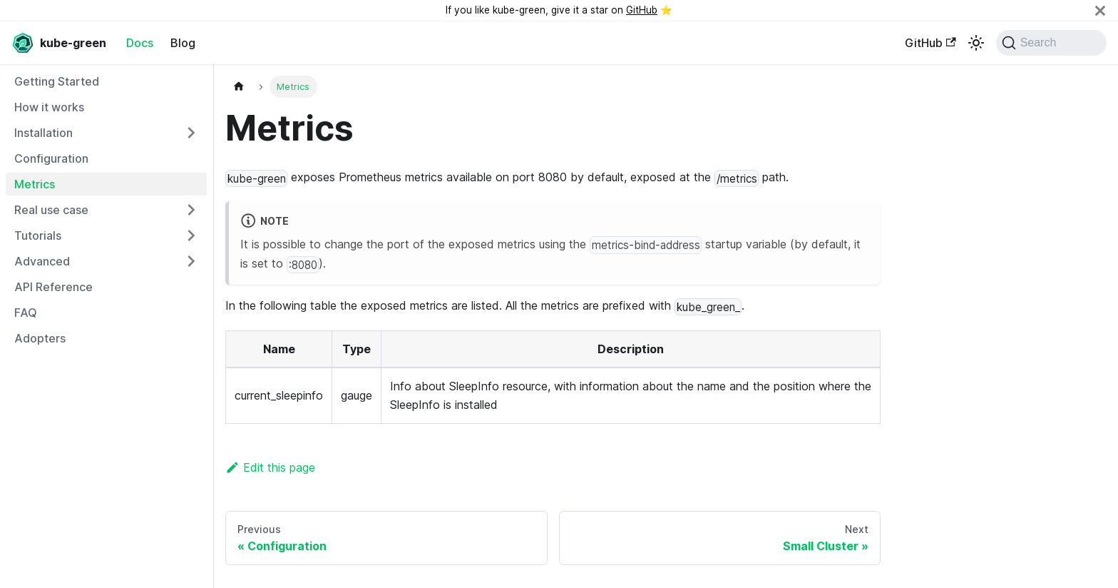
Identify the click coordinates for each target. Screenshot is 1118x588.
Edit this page (270, 467)
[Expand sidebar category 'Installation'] (191, 132)
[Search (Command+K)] (1051, 43)
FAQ (25, 312)
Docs (139, 43)
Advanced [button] (42, 261)
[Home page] (238, 87)
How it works (49, 107)
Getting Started (56, 81)
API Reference (53, 287)
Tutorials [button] (37, 235)
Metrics (34, 184)
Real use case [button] (51, 210)
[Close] (1100, 10)
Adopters (40, 338)
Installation (43, 133)
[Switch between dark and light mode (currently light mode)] (976, 42)
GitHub (641, 10)
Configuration (51, 158)
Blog (182, 43)
